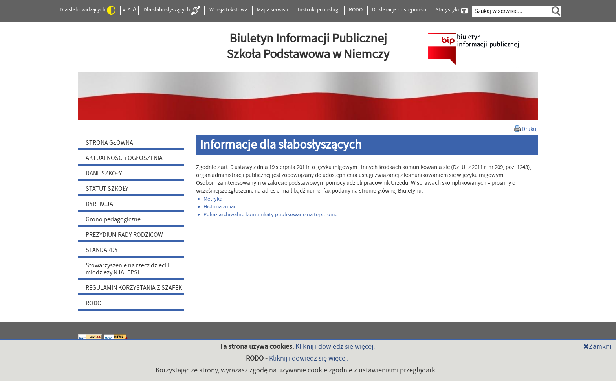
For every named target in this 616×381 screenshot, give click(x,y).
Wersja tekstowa (228, 9)
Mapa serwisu (272, 9)
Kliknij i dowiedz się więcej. (335, 346)
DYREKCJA (99, 204)
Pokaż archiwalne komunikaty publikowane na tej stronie (267, 214)
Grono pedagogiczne (113, 219)
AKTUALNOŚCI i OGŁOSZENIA (124, 158)
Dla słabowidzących (88, 10)
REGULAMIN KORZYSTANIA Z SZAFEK (134, 288)
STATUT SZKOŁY (107, 189)
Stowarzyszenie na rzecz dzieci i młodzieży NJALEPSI (127, 268)
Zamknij (598, 346)
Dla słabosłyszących (171, 10)
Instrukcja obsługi (318, 9)
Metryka (210, 198)
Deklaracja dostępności (399, 9)
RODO (356, 9)
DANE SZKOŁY (104, 173)
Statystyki (452, 10)
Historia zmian (217, 206)
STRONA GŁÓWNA (109, 143)
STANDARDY (102, 250)
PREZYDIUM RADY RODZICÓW (124, 235)
